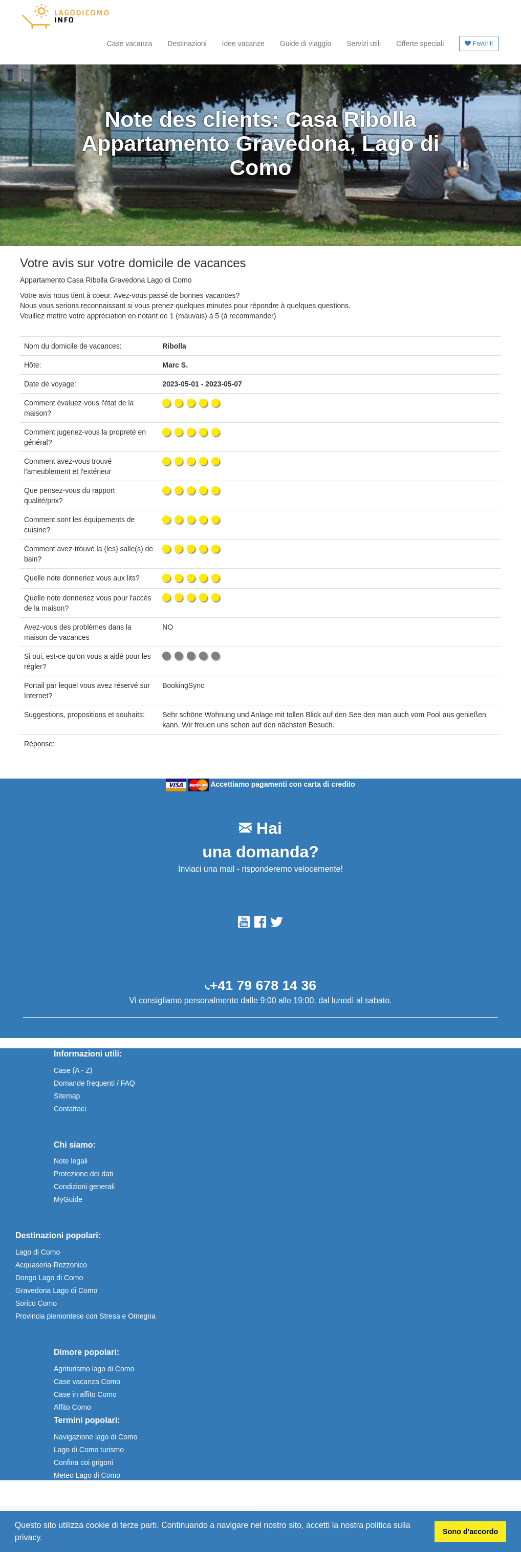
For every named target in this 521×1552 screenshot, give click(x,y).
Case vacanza (130, 43)
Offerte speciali (420, 43)
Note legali (71, 1161)
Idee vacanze (243, 43)
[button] (46, 1538)
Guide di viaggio (305, 43)
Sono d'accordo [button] (470, 1531)
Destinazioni (186, 43)
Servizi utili (363, 43)
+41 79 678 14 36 (263, 985)
